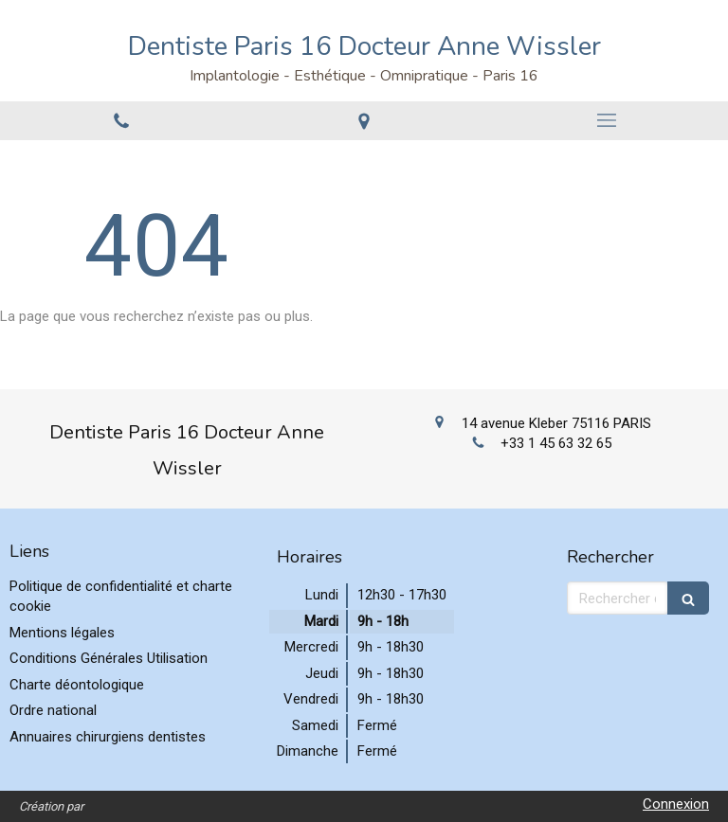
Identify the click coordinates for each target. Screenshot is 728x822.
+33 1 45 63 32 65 (555, 443)
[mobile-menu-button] (606, 120)
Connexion (676, 804)
